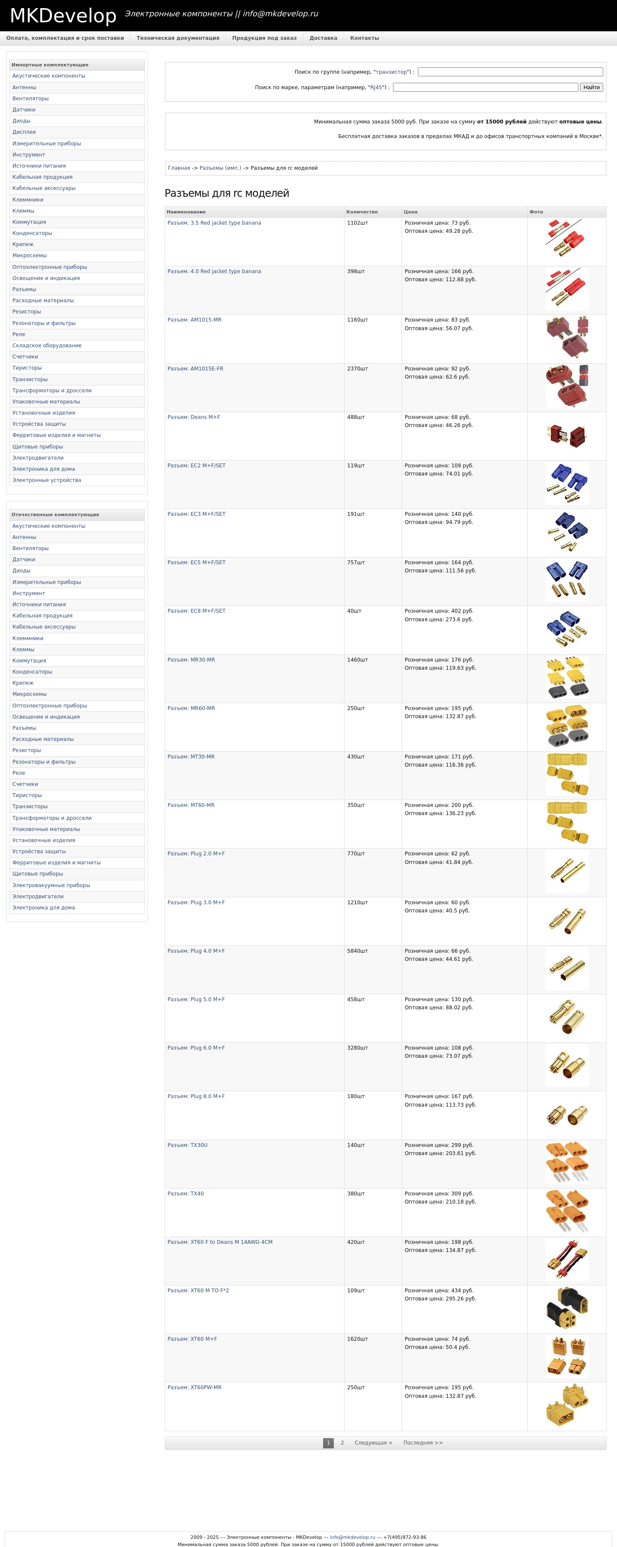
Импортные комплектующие (50, 65)
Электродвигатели (38, 458)
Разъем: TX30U (188, 1145)
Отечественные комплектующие (55, 515)
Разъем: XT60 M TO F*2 (198, 1291)
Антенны (24, 87)
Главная (179, 168)
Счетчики (25, 357)
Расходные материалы (43, 301)
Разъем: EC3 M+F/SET (197, 514)
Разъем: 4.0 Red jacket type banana (214, 271)
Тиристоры (27, 368)
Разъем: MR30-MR (191, 660)
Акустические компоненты (48, 76)
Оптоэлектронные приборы (49, 267)
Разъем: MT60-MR (191, 805)
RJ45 (376, 87)
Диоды (21, 121)
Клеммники (27, 200)
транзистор (391, 72)
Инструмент (28, 155)
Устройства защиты (39, 424)
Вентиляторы (30, 99)
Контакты (364, 38)
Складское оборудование (47, 346)
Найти (592, 87)
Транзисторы (30, 379)
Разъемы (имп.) (220, 168)
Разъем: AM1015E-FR (196, 369)
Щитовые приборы (37, 447)
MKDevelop (63, 16)
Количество (362, 212)
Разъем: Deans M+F (194, 417)
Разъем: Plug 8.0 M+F (196, 1096)
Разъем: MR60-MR (191, 708)
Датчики (24, 110)
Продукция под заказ (264, 38)
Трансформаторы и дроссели (52, 391)
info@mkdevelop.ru (352, 1537)
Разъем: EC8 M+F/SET (197, 611)
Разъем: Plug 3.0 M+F (196, 903)
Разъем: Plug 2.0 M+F (196, 854)
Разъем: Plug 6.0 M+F (196, 1048)
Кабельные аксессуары (44, 188)
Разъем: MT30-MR (191, 757)
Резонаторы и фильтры (44, 323)
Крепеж (23, 244)
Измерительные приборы (46, 144)
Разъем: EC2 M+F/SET (197, 466)
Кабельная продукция (42, 177)
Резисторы (26, 312)
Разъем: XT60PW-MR (195, 1387)
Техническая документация (178, 38)
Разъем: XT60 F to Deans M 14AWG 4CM (220, 1242)
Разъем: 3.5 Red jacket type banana (214, 223)
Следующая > (374, 1443)
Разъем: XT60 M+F (192, 1339)
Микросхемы (29, 256)
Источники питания (39, 166)
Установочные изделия (43, 413)
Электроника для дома (43, 469)
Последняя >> (423, 1443)
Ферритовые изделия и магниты (56, 435)
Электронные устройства (46, 480)
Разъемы (24, 289)
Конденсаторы (32, 233)
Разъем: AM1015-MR (195, 320)
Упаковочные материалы (46, 402)
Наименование (186, 212)
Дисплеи (24, 132)
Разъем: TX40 (186, 1194)
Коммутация (29, 222)
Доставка (323, 38)
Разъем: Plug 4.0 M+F (196, 951)
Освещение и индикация (46, 278)
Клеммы (23, 211)
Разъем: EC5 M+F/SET (197, 563)
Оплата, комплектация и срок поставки (65, 38)
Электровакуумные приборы (51, 885)
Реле (18, 334)
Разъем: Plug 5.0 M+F (196, 999)
